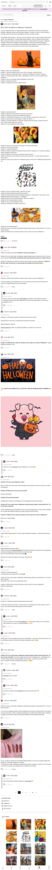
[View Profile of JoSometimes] (8, 272)
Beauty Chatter (3, 238)
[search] (26, 2)
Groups (9, 5)
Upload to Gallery (38, 5)
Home (3, 868)
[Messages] (49, 6)
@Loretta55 (28, 781)
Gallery (15, 5)
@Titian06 (5, 675)
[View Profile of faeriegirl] (7, 567)
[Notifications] (45, 6)
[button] (26, 59)
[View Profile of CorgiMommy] (8, 311)
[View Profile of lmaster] (7, 247)
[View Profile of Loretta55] (9, 293)
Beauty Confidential (9, 19)
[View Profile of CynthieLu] (10, 461)
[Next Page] (36, 792)
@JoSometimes (23, 298)
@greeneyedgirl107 (6, 327)
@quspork (15, 467)
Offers (20, 868)
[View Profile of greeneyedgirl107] (9, 24)
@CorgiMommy (23, 621)
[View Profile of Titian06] (7, 337)
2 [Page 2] (22, 792)
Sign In (29, 867)
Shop (11, 868)
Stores (49, 868)
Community (39, 868)
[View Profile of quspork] (7, 354)
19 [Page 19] (32, 792)
